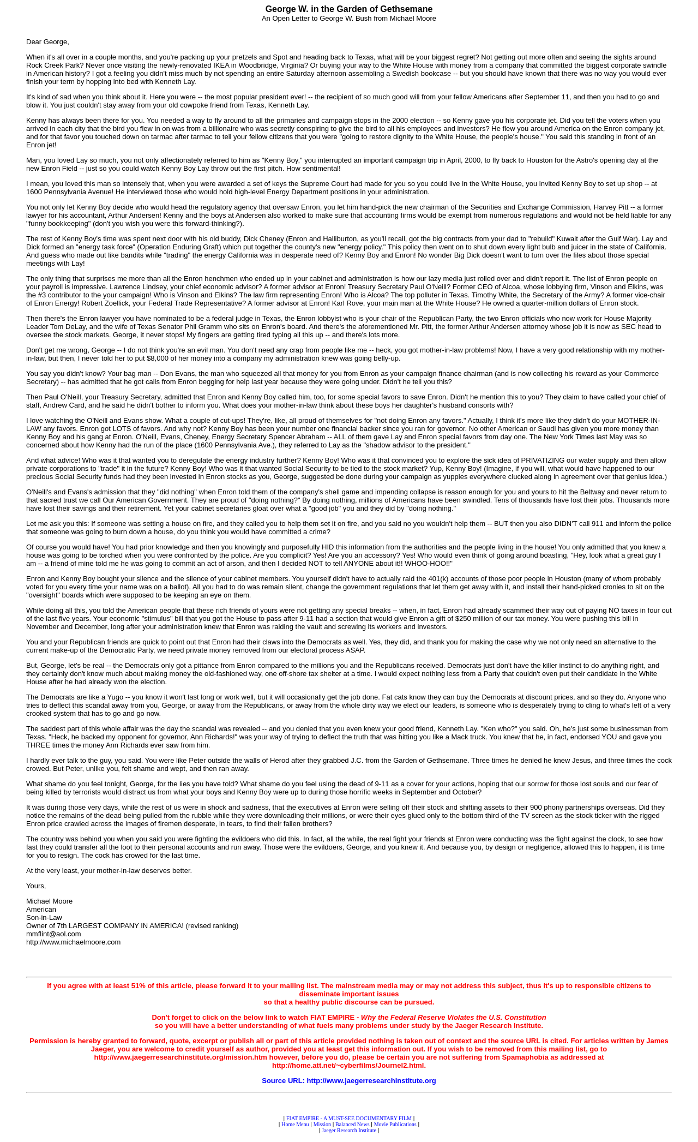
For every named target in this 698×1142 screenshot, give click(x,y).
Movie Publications (395, 1124)
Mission (322, 1124)
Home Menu (295, 1124)
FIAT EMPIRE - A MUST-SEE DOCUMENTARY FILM (349, 1118)
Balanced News (352, 1124)
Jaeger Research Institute (349, 1130)
